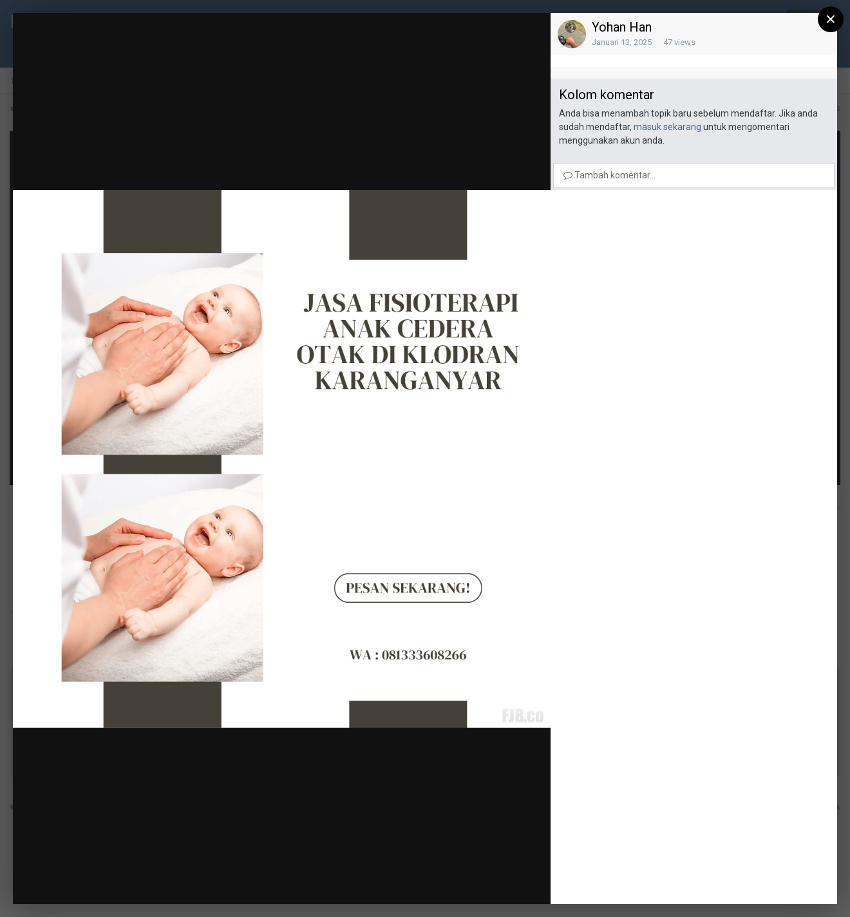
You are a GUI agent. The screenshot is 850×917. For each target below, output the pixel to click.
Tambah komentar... (609, 175)
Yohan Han (622, 27)
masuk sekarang (667, 127)
